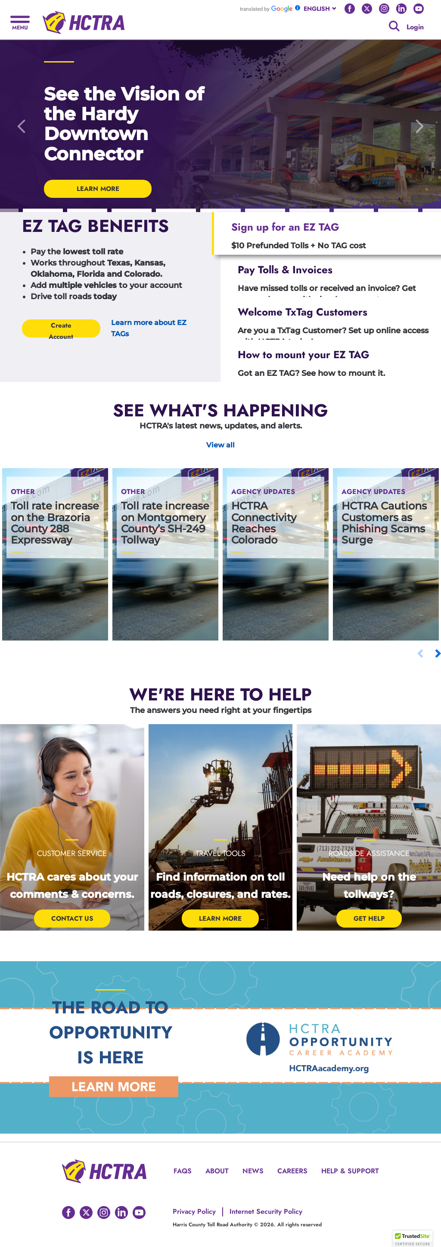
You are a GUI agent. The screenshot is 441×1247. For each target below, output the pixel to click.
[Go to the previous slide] (21, 125)
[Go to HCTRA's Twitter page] (367, 8)
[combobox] (321, 8)
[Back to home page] (83, 19)
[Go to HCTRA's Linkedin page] (401, 8)
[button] (412, 1239)
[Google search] (394, 26)
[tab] (326, 233)
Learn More (220, 918)
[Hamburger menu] (20, 21)
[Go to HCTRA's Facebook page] (350, 8)
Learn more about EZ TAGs (148, 328)
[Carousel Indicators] (43, 211)
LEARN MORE (98, 189)
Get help (369, 918)
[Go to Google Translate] (266, 9)
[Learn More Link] (113, 1086)
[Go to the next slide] (419, 125)
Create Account (61, 329)
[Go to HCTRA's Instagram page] (384, 8)
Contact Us (72, 918)
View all (220, 445)
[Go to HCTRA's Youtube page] (418, 8)
